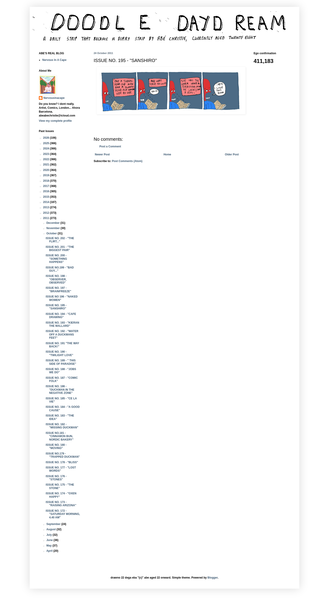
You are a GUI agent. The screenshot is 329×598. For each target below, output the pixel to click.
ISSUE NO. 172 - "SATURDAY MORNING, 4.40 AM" (63, 514)
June (49, 540)
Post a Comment (110, 146)
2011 (46, 218)
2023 (46, 154)
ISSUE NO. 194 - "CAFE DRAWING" (61, 315)
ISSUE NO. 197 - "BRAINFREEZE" (58, 289)
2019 (46, 175)
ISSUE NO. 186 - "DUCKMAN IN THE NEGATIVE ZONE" (60, 390)
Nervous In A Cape (54, 60)
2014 (46, 202)
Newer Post (102, 154)
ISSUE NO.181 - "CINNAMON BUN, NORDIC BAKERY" (60, 436)
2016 (46, 191)
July (49, 534)
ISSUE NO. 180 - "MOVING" (56, 446)
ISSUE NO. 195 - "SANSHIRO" (56, 307)
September (53, 524)
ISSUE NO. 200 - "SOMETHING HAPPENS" (56, 259)
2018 (46, 180)
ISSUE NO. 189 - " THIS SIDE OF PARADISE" (61, 362)
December (53, 223)
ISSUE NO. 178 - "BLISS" (62, 462)
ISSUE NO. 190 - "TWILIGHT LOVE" (59, 353)
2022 (46, 159)
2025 (46, 143)
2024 (46, 148)
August (51, 529)
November (53, 228)
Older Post (232, 154)
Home (167, 154)
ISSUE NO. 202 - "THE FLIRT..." (60, 240)
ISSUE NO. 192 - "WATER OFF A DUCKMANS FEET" (62, 334)
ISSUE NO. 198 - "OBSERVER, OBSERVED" (56, 279)
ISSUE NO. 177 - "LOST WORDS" (61, 469)
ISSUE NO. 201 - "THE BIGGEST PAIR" (60, 248)
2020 (46, 170)
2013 (46, 207)
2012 (46, 212)
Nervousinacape (54, 98)
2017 (46, 186)
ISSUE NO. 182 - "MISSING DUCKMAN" (62, 426)
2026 (46, 137)
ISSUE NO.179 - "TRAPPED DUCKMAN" (63, 455)
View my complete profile (55, 120)
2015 (46, 196)
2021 (46, 164)
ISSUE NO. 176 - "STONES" (56, 478)
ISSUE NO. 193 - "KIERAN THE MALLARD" (62, 324)
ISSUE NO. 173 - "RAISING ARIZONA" (61, 504)
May (49, 545)
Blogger (212, 577)
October (52, 233)
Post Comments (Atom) (127, 161)
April (49, 550)
